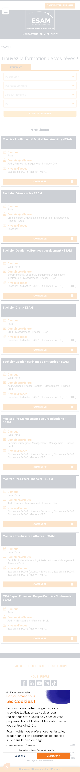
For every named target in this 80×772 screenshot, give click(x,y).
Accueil (5, 46)
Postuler (56, 769)
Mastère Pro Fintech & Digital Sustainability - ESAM (37, 139)
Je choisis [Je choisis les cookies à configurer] (20, 755)
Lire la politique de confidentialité (20, 745)
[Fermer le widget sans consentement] (18, 692)
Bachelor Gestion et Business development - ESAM (37, 250)
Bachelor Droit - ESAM (18, 307)
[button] (7, 766)
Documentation (40, 769)
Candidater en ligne (60, 5)
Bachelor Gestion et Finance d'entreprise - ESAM (36, 361)
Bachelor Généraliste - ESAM (22, 193)
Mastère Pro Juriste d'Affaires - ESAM (29, 536)
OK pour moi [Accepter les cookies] (53, 755)
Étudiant (16, 67)
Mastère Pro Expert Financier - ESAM (28, 479)
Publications (59, 666)
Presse (42, 666)
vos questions (24, 666)
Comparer (53, 181)
